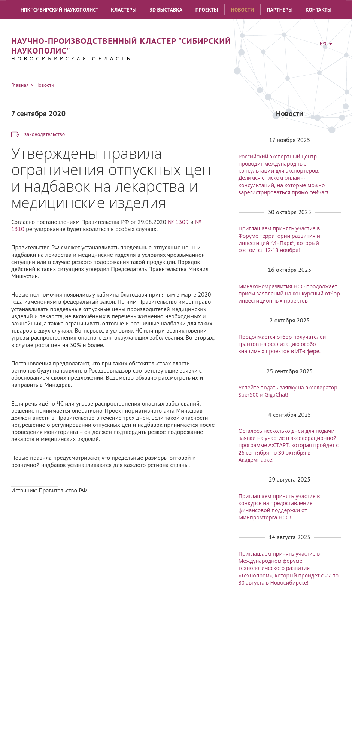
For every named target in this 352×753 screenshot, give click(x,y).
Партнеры (280, 9)
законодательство (44, 134)
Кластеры (123, 9)
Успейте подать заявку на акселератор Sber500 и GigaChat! (288, 391)
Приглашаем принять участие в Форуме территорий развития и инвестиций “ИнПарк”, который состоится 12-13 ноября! (279, 239)
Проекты (206, 9)
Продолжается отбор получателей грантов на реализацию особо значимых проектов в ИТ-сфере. (282, 344)
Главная (20, 85)
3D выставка (165, 9)
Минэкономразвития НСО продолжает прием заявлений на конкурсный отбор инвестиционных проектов (289, 293)
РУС (324, 43)
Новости (242, 9)
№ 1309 (178, 221)
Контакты (318, 9)
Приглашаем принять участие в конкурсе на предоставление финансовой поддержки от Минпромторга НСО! (279, 506)
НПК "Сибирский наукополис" (59, 9)
